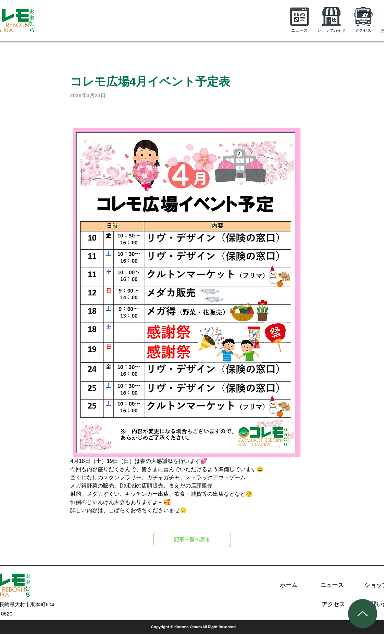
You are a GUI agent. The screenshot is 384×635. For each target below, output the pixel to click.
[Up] (362, 613)
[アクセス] (333, 604)
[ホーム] (288, 585)
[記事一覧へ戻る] (192, 539)
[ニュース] (331, 585)
